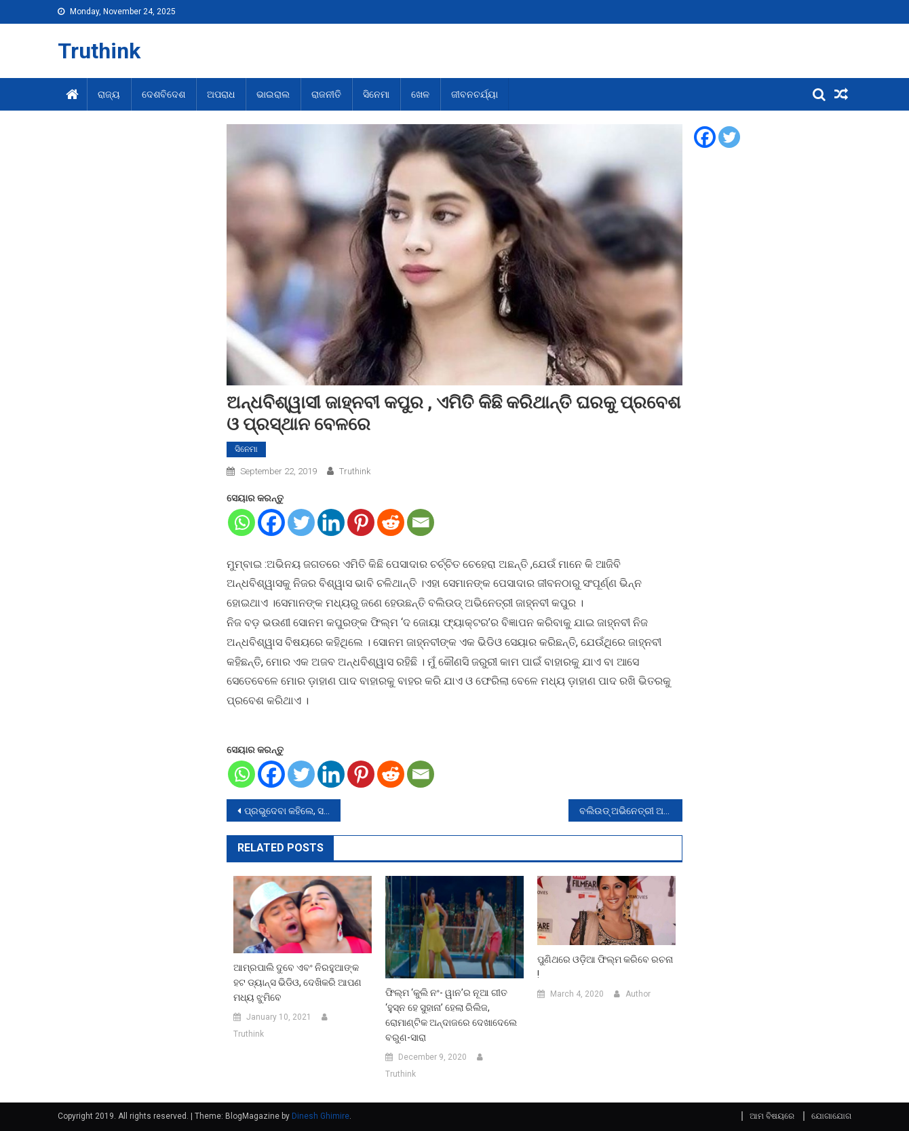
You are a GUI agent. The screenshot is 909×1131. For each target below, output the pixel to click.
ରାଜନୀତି (326, 94)
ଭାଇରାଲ (273, 94)
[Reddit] (390, 522)
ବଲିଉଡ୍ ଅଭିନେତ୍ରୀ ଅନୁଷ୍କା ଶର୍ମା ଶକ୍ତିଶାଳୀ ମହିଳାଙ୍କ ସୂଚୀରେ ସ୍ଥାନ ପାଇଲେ (630, 810)
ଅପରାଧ (221, 94)
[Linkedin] (331, 522)
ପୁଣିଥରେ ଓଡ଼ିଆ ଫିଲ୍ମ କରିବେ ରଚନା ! (605, 967)
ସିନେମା (376, 94)
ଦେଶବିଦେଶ (163, 94)
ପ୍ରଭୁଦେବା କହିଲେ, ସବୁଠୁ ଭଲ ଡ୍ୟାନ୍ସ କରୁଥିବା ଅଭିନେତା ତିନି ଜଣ (292, 810)
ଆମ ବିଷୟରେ (772, 1116)
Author (638, 994)
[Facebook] (271, 522)
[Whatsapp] (241, 522)
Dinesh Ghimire (320, 1116)
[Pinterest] (360, 522)
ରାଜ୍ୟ (109, 94)
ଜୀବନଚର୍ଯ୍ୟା (474, 94)
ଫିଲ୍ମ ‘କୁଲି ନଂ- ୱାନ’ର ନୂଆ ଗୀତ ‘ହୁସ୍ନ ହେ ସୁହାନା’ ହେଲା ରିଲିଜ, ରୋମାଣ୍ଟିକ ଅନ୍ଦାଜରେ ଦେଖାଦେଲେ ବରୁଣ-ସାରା (451, 1015)
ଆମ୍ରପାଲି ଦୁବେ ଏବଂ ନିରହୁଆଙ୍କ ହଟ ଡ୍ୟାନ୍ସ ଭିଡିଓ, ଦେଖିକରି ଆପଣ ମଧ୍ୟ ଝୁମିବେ (297, 982)
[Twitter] (301, 522)
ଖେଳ (420, 94)
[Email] (420, 522)
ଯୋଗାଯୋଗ (831, 1116)
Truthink (99, 51)
